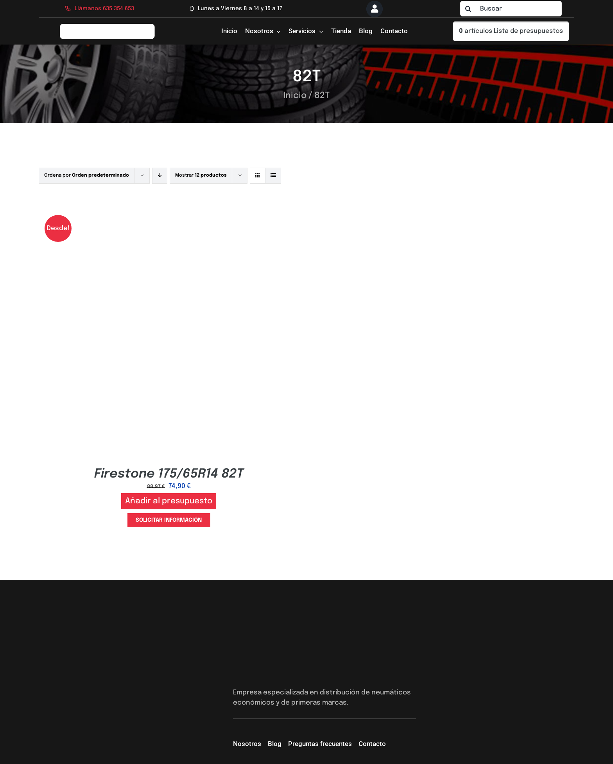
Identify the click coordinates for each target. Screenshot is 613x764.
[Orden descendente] (159, 176)
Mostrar (201, 175)
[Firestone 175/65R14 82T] (169, 212)
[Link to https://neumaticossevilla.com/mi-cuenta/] (374, 9)
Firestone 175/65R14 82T (169, 474)
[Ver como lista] (273, 175)
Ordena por (86, 175)
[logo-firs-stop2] (107, 26)
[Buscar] (511, 8)
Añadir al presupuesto (168, 501)
